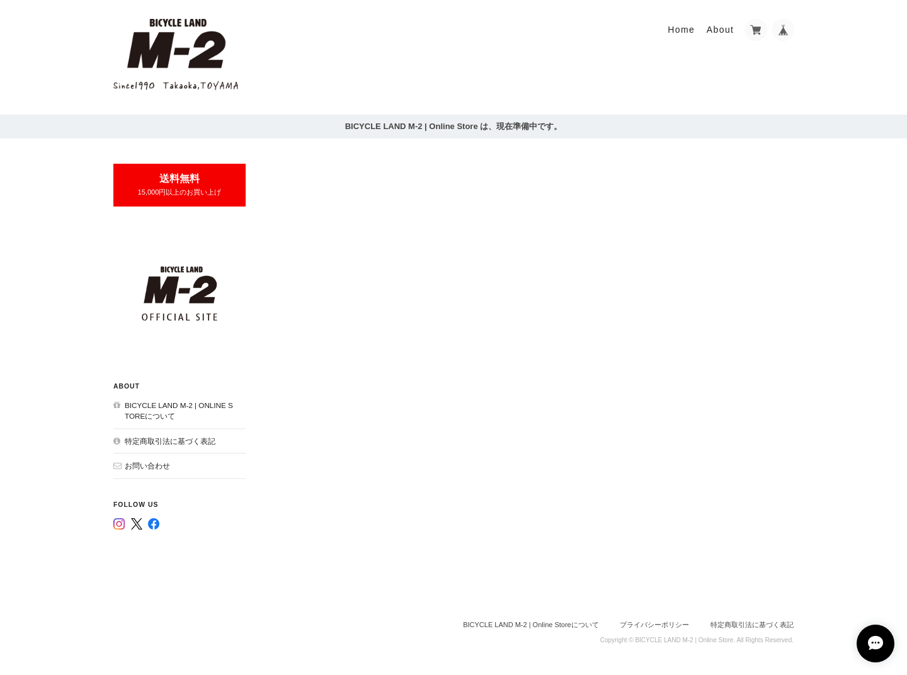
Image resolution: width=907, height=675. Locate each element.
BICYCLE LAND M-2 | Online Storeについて (179, 411)
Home (681, 30)
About (720, 30)
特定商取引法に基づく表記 (170, 441)
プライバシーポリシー (654, 624)
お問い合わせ (147, 466)
